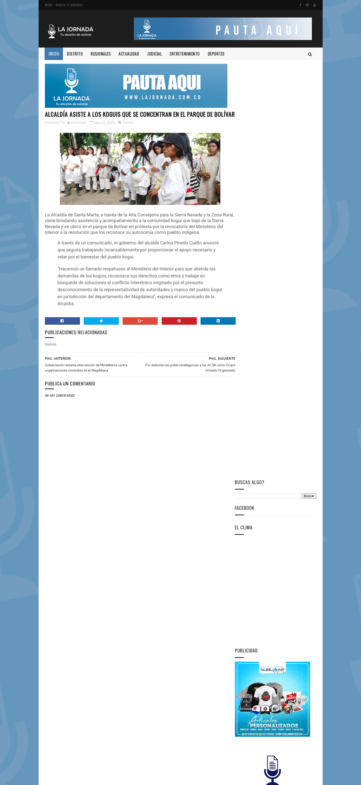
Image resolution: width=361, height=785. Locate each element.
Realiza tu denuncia (69, 5)
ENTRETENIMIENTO (185, 54)
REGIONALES (101, 54)
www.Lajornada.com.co (118, 778)
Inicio (48, 5)
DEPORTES (216, 54)
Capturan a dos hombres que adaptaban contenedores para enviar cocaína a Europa (274, 434)
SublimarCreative (70, 778)
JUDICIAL (154, 54)
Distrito (128, 132)
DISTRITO (75, 54)
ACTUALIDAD (129, 54)
